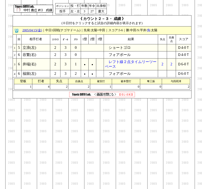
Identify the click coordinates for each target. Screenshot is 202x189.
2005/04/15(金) (32, 30)
